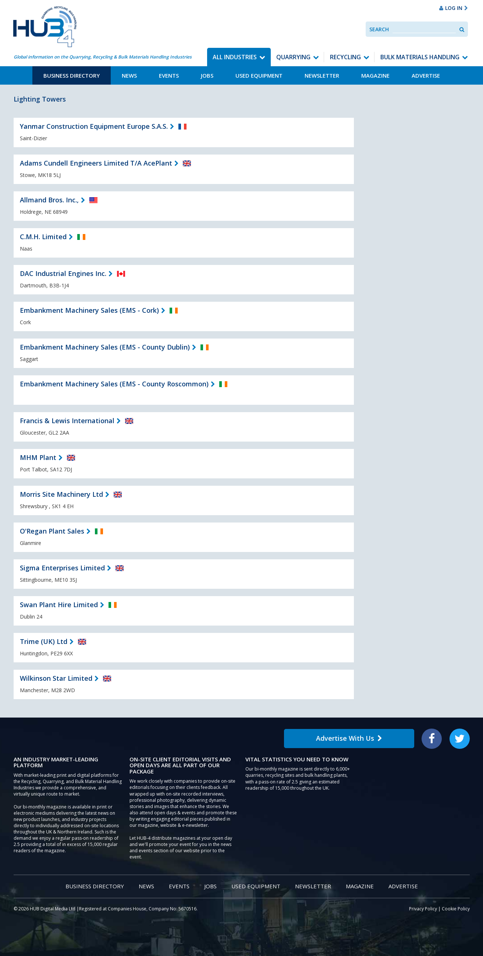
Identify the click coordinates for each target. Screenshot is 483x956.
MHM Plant (38, 457)
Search (379, 29)
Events (169, 75)
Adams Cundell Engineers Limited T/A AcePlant (96, 163)
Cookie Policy (456, 909)
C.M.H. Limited (43, 236)
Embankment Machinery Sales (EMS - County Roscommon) (114, 383)
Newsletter (322, 75)
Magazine (375, 75)
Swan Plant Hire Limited (59, 604)
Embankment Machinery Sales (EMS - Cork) (89, 310)
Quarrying (293, 57)
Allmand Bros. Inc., (49, 199)
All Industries (235, 57)
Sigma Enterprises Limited (62, 567)
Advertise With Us (349, 738)
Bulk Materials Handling (419, 57)
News (129, 75)
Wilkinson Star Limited (56, 678)
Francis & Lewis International (67, 420)
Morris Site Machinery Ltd (61, 494)
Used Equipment (259, 75)
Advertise (426, 75)
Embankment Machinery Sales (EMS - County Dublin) (105, 347)
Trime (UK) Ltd (43, 641)
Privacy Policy (423, 909)
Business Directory (71, 75)
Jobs (207, 75)
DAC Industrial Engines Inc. (63, 273)
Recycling (345, 57)
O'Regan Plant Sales (52, 531)
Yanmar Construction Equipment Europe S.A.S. (94, 126)
